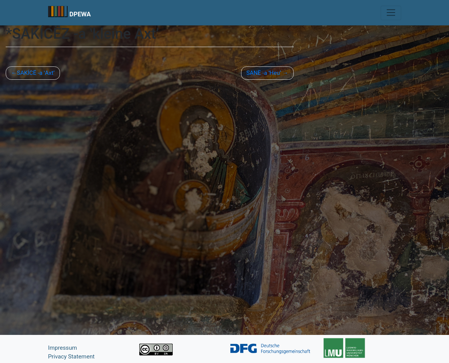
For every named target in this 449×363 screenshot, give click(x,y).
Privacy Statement (71, 356)
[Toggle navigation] (391, 13)
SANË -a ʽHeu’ (263, 72)
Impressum (62, 347)
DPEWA (80, 14)
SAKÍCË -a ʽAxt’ (35, 72)
